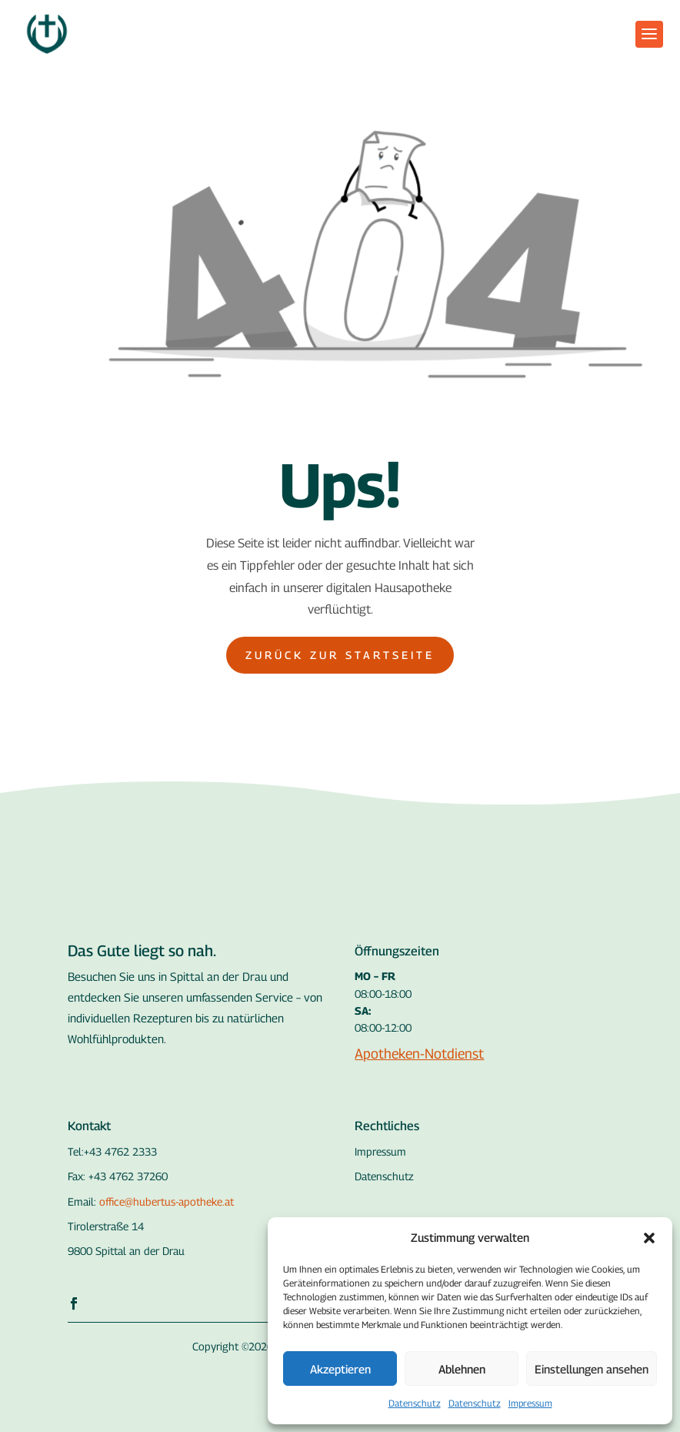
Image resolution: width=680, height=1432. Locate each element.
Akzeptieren (340, 1369)
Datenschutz (414, 1403)
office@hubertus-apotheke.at (166, 1201)
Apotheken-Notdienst (419, 1054)
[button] (649, 1238)
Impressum (530, 1403)
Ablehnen (461, 1369)
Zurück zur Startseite (340, 654)
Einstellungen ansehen (591, 1369)
